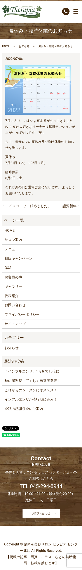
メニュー (12, 249)
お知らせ (24, 46)
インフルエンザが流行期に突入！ (31, 399)
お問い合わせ (15, 305)
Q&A (8, 268)
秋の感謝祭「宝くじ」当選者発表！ (33, 381)
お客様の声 (13, 277)
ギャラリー (13, 286)
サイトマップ (15, 324)
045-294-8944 (46, 486)
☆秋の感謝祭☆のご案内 (24, 409)
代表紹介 (12, 296)
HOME (6, 46)
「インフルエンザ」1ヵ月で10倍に (32, 371)
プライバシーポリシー (22, 314)
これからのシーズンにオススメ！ (31, 390)
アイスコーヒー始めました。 (28, 206)
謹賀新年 (70, 206)
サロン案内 (13, 240)
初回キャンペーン (19, 258)
